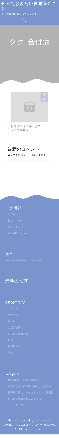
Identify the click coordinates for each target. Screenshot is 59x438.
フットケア (14, 308)
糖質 (10, 340)
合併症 (12, 321)
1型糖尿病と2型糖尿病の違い (24, 380)
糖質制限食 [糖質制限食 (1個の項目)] (32, 260)
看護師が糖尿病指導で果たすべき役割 (29, 386)
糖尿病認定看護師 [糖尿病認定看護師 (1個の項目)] (19, 260)
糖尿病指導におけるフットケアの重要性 (31, 392)
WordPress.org (17, 233)
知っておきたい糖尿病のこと (28, 6)
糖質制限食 (14, 346)
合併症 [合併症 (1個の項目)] (7, 260)
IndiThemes (42, 420)
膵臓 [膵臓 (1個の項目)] (39, 260)
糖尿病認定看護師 (18, 333)
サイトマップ (15, 405)
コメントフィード (18, 226)
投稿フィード (15, 220)
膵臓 (10, 352)
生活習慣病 (14, 327)
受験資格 (13, 314)
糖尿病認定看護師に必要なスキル (27, 398)
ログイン (13, 214)
